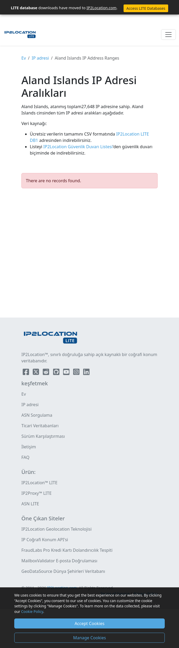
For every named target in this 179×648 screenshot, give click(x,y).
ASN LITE (30, 504)
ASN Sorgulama (36, 415)
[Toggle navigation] (168, 34)
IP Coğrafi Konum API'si (44, 540)
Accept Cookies (89, 623)
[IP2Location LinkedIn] (86, 373)
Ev (23, 58)
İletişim (28, 447)
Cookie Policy (32, 611)
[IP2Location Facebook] (26, 373)
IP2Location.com (101, 7)
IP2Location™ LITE (39, 483)
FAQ (25, 457)
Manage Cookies (89, 638)
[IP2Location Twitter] (36, 373)
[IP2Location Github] (57, 373)
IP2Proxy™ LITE (36, 493)
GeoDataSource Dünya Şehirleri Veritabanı (63, 571)
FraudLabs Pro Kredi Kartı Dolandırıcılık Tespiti (66, 550)
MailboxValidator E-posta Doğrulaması (59, 561)
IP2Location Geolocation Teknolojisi (56, 529)
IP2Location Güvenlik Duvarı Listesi (77, 147)
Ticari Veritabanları (40, 426)
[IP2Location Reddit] (46, 373)
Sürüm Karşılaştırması (43, 436)
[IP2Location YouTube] (67, 373)
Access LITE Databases (145, 8)
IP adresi (40, 58)
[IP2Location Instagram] (77, 373)
